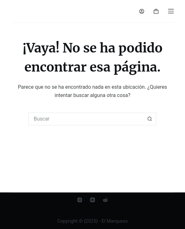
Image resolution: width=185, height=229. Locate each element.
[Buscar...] (85, 119)
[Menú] (171, 11)
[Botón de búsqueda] (149, 119)
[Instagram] (79, 200)
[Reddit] (105, 200)
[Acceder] (141, 11)
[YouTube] (92, 200)
